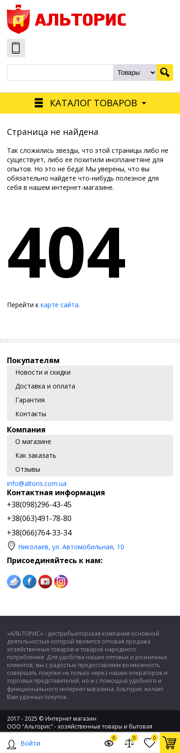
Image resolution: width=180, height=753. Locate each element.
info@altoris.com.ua (36, 483)
